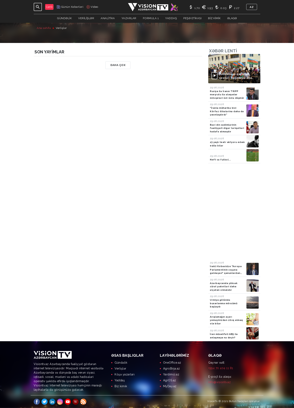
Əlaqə (232, 18)
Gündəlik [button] (64, 18)
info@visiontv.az (219, 382)
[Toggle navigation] (38, 7)
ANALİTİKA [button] (108, 18)
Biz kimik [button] (214, 18)
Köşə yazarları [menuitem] (125, 374)
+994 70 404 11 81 (220, 368)
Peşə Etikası (192, 18)
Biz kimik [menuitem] (121, 386)
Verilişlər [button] (86, 18)
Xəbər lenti (223, 50)
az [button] (252, 7)
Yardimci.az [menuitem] (171, 374)
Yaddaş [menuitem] (120, 380)
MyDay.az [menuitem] (170, 386)
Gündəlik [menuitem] (121, 362)
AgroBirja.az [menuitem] (171, 368)
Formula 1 (151, 18)
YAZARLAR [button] (128, 18)
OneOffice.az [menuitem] (172, 362)
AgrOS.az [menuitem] (169, 380)
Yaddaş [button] (171, 18)
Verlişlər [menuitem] (120, 368)
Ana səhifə (44, 28)
